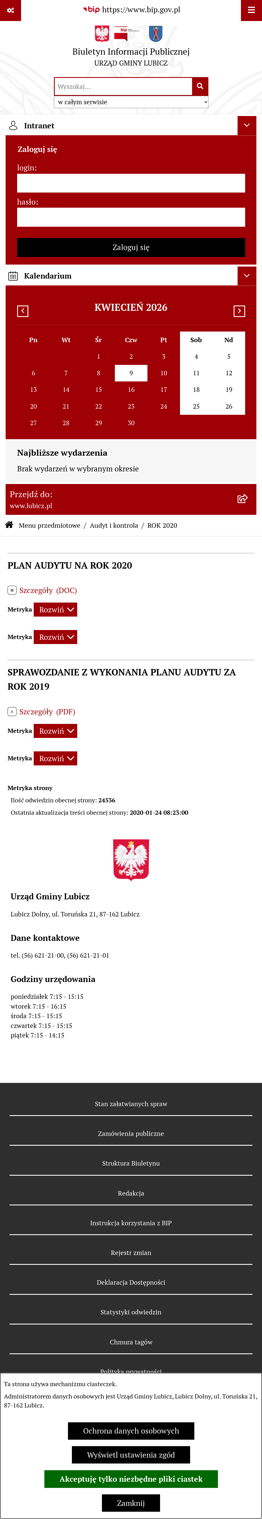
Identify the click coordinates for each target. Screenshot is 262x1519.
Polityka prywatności (131, 1372)
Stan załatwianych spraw (131, 1104)
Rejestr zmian (131, 1253)
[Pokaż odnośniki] (10, 10)
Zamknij (131, 1503)
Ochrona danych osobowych (131, 1431)
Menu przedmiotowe (49, 525)
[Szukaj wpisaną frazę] (200, 86)
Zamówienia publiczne (131, 1133)
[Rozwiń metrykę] (55, 610)
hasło (26, 202)
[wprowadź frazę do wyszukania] (123, 86)
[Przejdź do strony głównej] (131, 48)
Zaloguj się (131, 247)
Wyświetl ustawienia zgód (131, 1455)
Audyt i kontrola (114, 525)
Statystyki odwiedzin (131, 1312)
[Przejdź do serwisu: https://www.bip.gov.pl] (131, 10)
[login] (131, 183)
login (25, 168)
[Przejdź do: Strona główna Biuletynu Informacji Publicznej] (8, 525)
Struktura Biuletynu (131, 1163)
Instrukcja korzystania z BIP (131, 1223)
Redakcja (131, 1193)
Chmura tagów (131, 1342)
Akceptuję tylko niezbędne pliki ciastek (131, 1479)
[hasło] (131, 217)
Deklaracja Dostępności (131, 1282)
